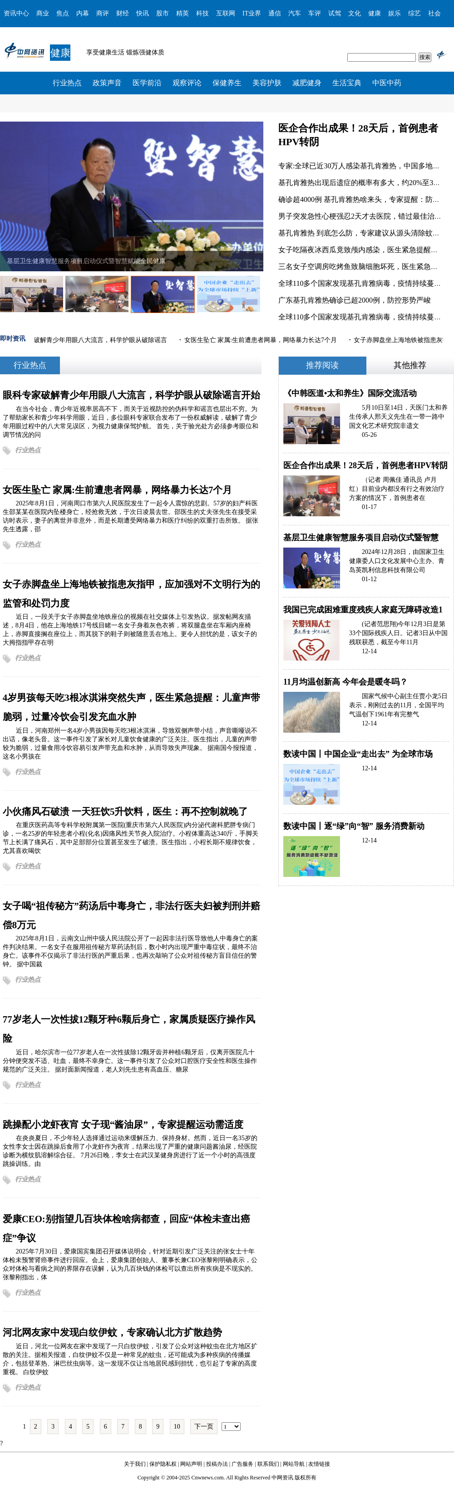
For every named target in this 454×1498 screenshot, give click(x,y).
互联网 (225, 13)
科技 (202, 13)
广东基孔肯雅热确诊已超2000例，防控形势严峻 (354, 300)
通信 (274, 13)
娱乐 (394, 13)
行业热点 (67, 83)
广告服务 (242, 1464)
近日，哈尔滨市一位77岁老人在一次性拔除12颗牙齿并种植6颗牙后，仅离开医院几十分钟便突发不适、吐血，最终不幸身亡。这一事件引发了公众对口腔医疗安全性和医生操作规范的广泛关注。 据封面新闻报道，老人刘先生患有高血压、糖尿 (130, 1060)
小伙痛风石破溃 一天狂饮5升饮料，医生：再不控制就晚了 (125, 811)
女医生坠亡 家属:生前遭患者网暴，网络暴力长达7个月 (261, 340)
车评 (314, 13)
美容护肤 (266, 83)
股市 (162, 13)
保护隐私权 (163, 1464)
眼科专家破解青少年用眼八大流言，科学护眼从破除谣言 (88, 340)
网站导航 (294, 1464)
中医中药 (386, 83)
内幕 (82, 13)
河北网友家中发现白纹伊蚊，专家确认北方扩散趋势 (112, 1332)
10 (177, 1426)
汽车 (294, 13)
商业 (42, 13)
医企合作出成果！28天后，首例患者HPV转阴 (365, 465)
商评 (102, 13)
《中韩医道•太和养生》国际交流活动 (350, 393)
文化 (354, 13)
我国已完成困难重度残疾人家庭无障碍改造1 (363, 609)
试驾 (334, 13)
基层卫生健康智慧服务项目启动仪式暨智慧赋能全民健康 (86, 261)
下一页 (203, 1426)
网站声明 (191, 1464)
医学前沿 (147, 83)
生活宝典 (346, 83)
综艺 (414, 13)
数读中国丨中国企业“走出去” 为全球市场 (358, 754)
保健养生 (227, 83)
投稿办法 (217, 1464)
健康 (374, 13)
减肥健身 (306, 83)
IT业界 (251, 13)
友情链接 (319, 1464)
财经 (122, 13)
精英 (182, 13)
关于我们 (135, 1464)
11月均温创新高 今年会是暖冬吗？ (345, 681)
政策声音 (107, 83)
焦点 (62, 13)
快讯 (142, 13)
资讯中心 (16, 13)
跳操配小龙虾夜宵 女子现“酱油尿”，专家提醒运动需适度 (123, 1124)
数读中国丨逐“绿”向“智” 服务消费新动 (353, 826)
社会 (434, 13)
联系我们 (268, 1464)
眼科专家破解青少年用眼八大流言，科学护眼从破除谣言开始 (131, 395)
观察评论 (187, 83)
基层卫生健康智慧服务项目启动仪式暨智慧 (361, 537)
